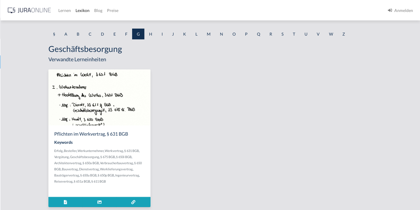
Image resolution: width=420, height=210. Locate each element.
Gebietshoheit (17, 140)
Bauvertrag (119, 169)
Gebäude (13, 127)
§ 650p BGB (155, 175)
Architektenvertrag (117, 163)
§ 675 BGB (157, 157)
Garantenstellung (20, 88)
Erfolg (108, 151)
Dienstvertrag (138, 169)
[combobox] (47, 28)
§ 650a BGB (140, 163)
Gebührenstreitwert (23, 193)
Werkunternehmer (140, 151)
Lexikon (175, 10)
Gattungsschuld (19, 114)
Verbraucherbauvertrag (165, 163)
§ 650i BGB (173, 157)
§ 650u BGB (138, 175)
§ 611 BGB (148, 181)
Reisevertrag (113, 181)
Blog (191, 10)
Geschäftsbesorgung (133, 157)
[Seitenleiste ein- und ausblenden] (84, 9)
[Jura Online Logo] (122, 10)
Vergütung (111, 157)
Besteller (119, 151)
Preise (205, 10)
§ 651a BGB (131, 181)
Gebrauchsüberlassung (25, 166)
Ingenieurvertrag (176, 175)
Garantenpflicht (19, 75)
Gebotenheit (16, 153)
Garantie (12, 101)
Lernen (157, 10)
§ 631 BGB (181, 151)
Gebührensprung (20, 180)
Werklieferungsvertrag (165, 169)
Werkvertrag (163, 151)
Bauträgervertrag (116, 175)
